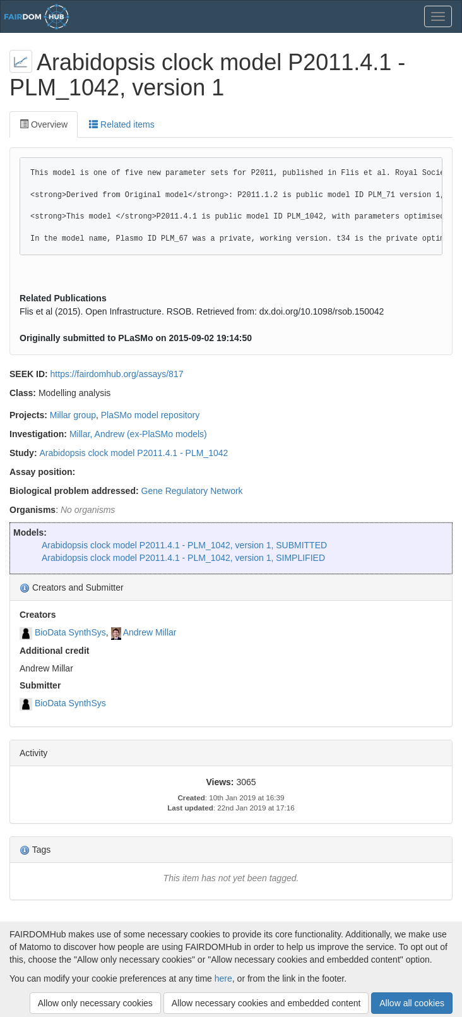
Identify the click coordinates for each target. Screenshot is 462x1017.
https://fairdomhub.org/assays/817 (117, 374)
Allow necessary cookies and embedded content (266, 1003)
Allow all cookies (411, 1003)
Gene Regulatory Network (192, 491)
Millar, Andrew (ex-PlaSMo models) (138, 434)
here (223, 978)
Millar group (73, 415)
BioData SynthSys (70, 632)
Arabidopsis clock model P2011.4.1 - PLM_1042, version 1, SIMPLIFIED (183, 558)
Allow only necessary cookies (95, 1003)
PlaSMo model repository (150, 415)
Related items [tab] (121, 124)
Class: (22, 393)
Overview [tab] (44, 124)
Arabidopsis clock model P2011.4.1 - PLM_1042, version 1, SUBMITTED (184, 545)
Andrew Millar (150, 632)
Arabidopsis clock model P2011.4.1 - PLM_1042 (133, 453)
